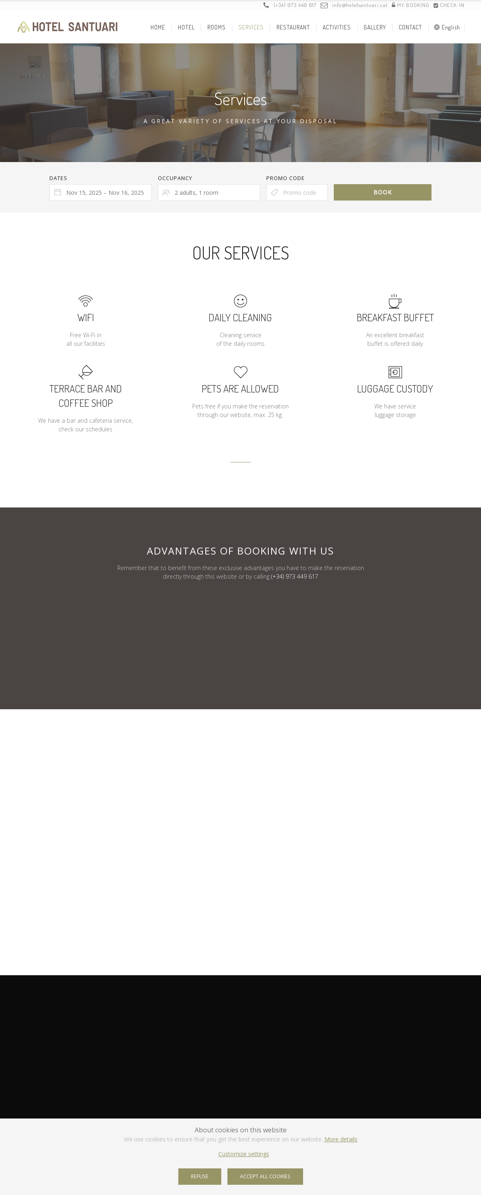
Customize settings (243, 1154)
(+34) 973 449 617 (290, 5)
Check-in (449, 5)
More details (340, 1139)
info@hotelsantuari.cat (354, 5)
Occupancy (175, 178)
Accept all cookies (265, 1176)
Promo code (285, 178)
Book (382, 192)
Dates (58, 178)
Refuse (200, 1176)
